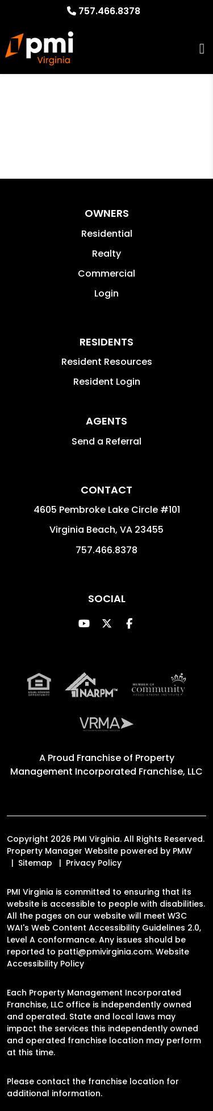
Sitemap (35, 863)
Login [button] (106, 293)
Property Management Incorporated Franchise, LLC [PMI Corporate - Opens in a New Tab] (106, 764)
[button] (84, 623)
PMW (182, 851)
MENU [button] (201, 49)
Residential (106, 233)
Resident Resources (106, 361)
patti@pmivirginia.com (105, 951)
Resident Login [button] (106, 381)
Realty (106, 253)
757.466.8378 (109, 11)
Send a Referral (106, 441)
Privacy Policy (94, 863)
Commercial (106, 273)
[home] (39, 48)
